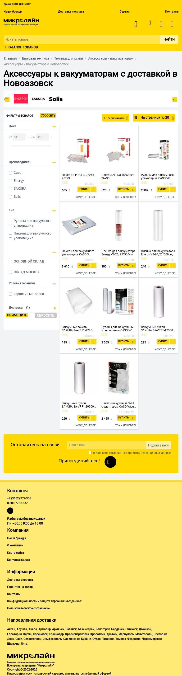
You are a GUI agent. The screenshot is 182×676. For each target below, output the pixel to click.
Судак (96, 639)
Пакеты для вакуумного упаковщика (32, 235)
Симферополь (52, 639)
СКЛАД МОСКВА (27, 272)
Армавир (44, 629)
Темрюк (120, 639)
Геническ (131, 629)
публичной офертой (97, 673)
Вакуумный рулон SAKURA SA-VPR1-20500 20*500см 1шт (78, 405)
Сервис (124, 11)
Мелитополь (143, 634)
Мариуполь (126, 634)
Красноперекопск (77, 634)
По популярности (112, 118)
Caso (17, 172)
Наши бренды (13, 11)
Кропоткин (97, 634)
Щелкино (13, 643)
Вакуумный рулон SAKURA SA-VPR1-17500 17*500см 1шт (157, 328)
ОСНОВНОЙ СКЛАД (29, 261)
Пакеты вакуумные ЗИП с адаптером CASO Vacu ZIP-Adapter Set (117, 405)
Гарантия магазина (29, 294)
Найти (169, 39)
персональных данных (156, 453)
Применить (17, 315)
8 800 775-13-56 (17, 503)
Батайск (71, 629)
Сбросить (48, 115)
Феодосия (134, 639)
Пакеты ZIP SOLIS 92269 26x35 (117, 176)
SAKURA (20, 188)
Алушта (22, 629)
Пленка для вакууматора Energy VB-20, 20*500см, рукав (158, 252)
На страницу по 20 (157, 118)
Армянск (58, 629)
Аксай (11, 629)
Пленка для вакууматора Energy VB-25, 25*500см (118, 252)
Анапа (32, 629)
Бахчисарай (86, 629)
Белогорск (103, 629)
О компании (15, 545)
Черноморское (152, 639)
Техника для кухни (68, 58)
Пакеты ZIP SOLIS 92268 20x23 (78, 176)
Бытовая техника (35, 58)
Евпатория (14, 634)
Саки (18, 639)
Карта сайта (15, 552)
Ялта (24, 643)
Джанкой (145, 629)
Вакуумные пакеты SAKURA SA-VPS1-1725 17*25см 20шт (77, 328)
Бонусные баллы (18, 560)
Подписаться (158, 445)
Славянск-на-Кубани (77, 639)
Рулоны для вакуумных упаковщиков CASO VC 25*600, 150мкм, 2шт (117, 328)
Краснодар (56, 634)
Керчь (27, 634)
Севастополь (32, 639)
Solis (17, 196)
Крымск (111, 634)
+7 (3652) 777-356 (19, 498)
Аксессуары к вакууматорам (110, 58)
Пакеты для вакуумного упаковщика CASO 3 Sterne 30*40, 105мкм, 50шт (78, 252)
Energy (19, 181)
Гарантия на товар (20, 587)
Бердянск (117, 629)
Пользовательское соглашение (28, 608)
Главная (10, 58)
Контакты (171, 11)
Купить (84, 189)
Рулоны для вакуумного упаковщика (32, 223)
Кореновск (40, 634)
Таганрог (108, 639)
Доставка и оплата (71, 11)
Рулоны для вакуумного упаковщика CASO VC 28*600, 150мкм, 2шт (157, 176)
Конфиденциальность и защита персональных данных (44, 601)
